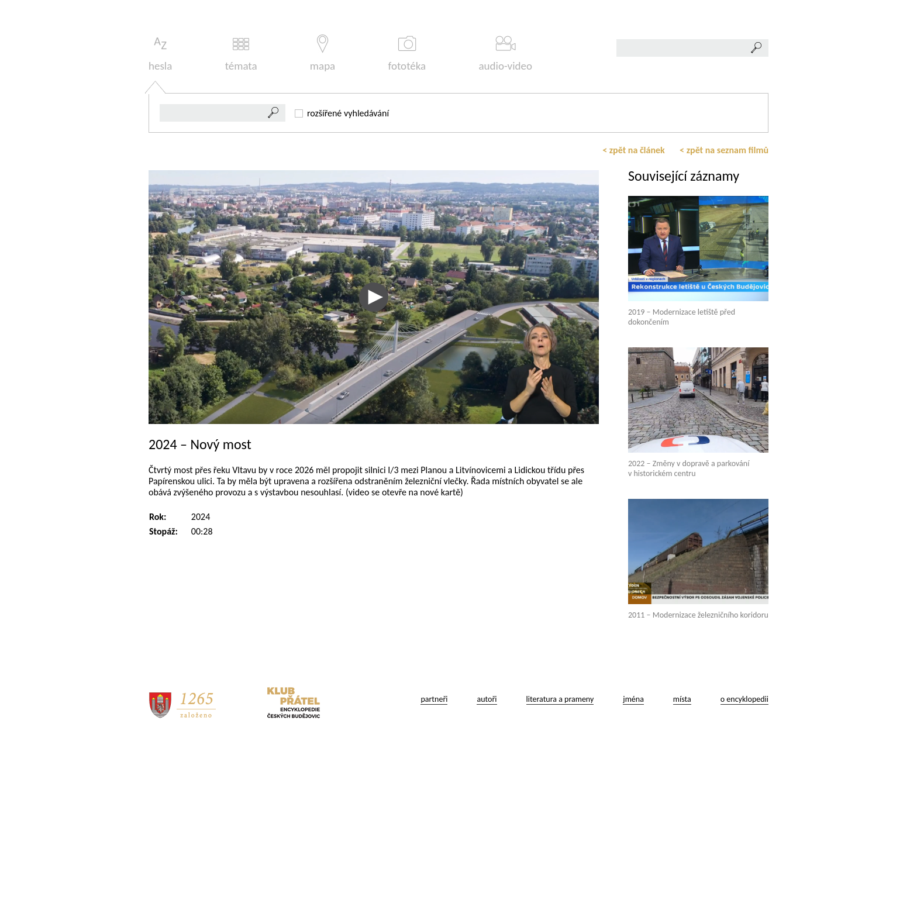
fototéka (407, 217)
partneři (433, 863)
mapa (322, 217)
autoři (487, 863)
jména (633, 863)
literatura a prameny (560, 863)
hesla (160, 217)
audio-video (505, 217)
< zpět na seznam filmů (724, 313)
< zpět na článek (633, 313)
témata (241, 217)
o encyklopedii (744, 863)
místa (682, 863)
